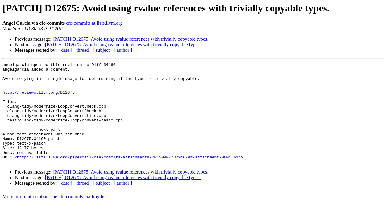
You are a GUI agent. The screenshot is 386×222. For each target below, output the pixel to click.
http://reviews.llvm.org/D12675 (38, 98)
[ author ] (123, 50)
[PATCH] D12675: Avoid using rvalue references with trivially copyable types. (131, 39)
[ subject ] (103, 50)
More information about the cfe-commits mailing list (54, 216)
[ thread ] (82, 50)
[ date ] (65, 50)
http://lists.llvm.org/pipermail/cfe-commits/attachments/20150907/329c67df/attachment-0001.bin (129, 176)
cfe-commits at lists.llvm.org (94, 23)
